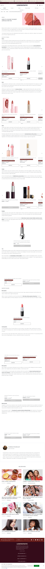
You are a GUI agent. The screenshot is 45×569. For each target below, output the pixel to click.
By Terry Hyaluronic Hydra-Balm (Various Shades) (12, 278)
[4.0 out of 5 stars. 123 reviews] (23, 161)
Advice (7, 11)
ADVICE (3, 17)
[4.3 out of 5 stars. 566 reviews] (5, 201)
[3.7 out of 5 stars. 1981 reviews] (5, 75)
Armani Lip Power (19, 89)
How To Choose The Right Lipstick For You (15, 11)
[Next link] (43, 8)
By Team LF (9, 500)
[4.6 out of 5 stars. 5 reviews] (7, 359)
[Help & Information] (22, 553)
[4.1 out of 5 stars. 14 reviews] (7, 434)
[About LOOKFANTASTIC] (22, 558)
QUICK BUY (10, 78)
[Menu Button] (1, 5)
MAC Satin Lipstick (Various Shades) (29, 396)
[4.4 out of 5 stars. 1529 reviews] (41, 162)
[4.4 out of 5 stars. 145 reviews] (7, 281)
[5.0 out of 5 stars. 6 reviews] (41, 73)
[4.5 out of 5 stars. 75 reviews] (26, 359)
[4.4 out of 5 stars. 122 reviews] (7, 398)
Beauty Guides (27, 8)
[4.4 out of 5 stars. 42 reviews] (26, 281)
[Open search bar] (2, 5)
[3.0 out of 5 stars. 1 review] (16, 243)
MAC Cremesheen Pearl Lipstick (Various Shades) (31, 433)
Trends (19, 8)
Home (2, 11)
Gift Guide (36, 8)
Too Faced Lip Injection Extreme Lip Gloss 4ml (28, 157)
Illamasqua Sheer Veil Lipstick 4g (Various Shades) (31, 279)
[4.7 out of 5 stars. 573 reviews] (41, 119)
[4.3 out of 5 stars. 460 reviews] (5, 119)
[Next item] (42, 66)
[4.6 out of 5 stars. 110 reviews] (23, 74)
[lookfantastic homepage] (22, 5)
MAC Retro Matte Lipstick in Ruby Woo (30, 296)
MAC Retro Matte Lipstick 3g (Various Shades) (22, 317)
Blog (4, 11)
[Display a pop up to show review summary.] (8, 75)
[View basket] (41, 5)
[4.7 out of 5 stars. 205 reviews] (26, 397)
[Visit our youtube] (38, 540)
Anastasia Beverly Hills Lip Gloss (31, 133)
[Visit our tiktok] (40, 540)
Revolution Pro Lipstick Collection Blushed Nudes (21, 410)
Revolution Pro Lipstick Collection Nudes (11, 433)
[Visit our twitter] (34, 540)
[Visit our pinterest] (42, 540)
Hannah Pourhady (14, 447)
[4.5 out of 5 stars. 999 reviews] (5, 162)
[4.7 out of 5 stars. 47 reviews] (41, 204)
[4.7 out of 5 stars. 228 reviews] (26, 435)
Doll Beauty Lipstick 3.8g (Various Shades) (30, 355)
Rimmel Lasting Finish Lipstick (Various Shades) (10, 199)
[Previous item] (2, 66)
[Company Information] (22, 556)
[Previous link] (0, 8)
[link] (37, 5)
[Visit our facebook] (31, 540)
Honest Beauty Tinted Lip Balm (16, 255)
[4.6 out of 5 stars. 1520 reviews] (23, 204)
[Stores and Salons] (22, 561)
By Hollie (30, 533)
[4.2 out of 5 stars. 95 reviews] (23, 119)
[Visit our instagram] (36, 540)
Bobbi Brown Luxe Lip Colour (18, 175)
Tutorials (12, 8)
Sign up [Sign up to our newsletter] (18, 539)
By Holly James (31, 500)
